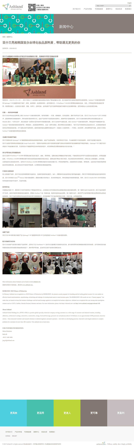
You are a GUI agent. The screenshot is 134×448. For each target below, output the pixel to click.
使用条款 (7, 436)
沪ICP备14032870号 (38, 444)
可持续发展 (99, 9)
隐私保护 (14, 436)
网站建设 (25, 444)
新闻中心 (109, 9)
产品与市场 (88, 9)
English (130, 3)
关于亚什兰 (77, 9)
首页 (3, 37)
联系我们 (128, 9)
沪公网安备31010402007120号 (53, 444)
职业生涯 (119, 9)
